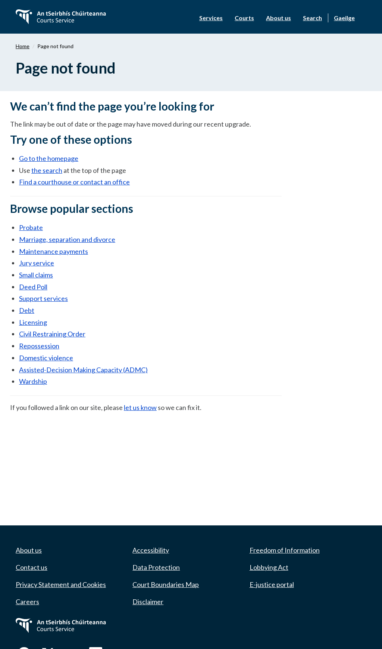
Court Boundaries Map (165, 584)
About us (278, 17)
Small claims (36, 275)
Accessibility (150, 550)
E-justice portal (272, 584)
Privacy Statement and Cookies (61, 584)
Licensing (33, 322)
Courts (244, 17)
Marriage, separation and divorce (67, 239)
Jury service (36, 263)
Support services (43, 298)
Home (22, 46)
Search (312, 17)
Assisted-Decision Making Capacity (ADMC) (83, 370)
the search (46, 170)
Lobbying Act (269, 567)
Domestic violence (46, 358)
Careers (27, 601)
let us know (140, 407)
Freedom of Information (285, 550)
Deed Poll (33, 287)
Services (211, 17)
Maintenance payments (53, 251)
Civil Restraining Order (52, 334)
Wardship (33, 381)
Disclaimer (147, 601)
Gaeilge (344, 17)
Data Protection (156, 567)
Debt (26, 310)
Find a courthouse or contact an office (74, 182)
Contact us (31, 567)
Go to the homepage (48, 158)
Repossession (39, 346)
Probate (31, 227)
